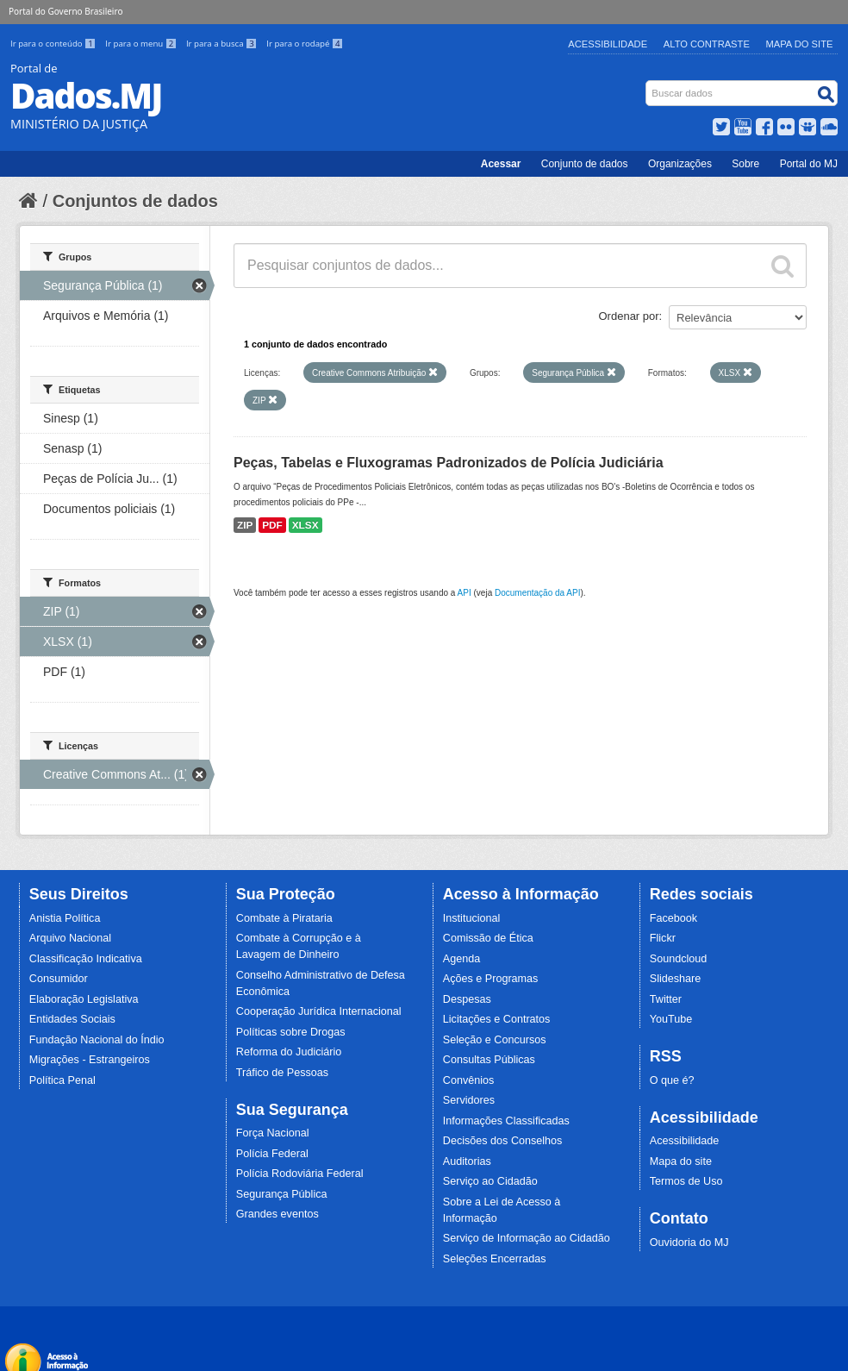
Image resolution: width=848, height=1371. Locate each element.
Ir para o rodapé (304, 43)
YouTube (671, 1019)
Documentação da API (538, 593)
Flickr (663, 938)
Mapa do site (681, 1161)
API (464, 593)
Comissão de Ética (488, 938)
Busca (647, 84)
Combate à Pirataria (284, 918)
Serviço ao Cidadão (490, 1181)
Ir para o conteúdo (54, 43)
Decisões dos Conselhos (503, 1141)
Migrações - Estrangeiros (89, 1060)
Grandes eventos (277, 1214)
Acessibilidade (607, 44)
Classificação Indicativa (85, 959)
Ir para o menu (142, 43)
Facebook (673, 918)
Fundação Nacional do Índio (97, 1040)
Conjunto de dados (584, 164)
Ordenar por (629, 316)
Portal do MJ (809, 164)
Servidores (469, 1100)
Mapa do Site (799, 44)
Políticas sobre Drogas (291, 1032)
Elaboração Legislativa (84, 999)
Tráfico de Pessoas (282, 1073)
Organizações (680, 164)
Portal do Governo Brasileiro (65, 11)
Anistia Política (65, 918)
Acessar (501, 164)
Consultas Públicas (489, 1060)
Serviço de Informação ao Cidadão (526, 1238)
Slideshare (675, 979)
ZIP (245, 525)
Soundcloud (679, 959)
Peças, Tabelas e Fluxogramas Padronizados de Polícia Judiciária (449, 462)
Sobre (745, 164)
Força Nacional (272, 1133)
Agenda (461, 959)
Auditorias (467, 1161)
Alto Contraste (707, 44)
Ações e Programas (491, 979)
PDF (272, 525)
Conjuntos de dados (135, 200)
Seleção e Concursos (494, 1040)
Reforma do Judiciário (289, 1052)
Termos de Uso (686, 1181)
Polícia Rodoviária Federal (300, 1174)
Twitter (666, 999)
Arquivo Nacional (70, 938)
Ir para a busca (222, 43)
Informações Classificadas (506, 1121)
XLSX (305, 525)
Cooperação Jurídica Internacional (319, 1011)
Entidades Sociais (72, 1019)
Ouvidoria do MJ (689, 1242)
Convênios (469, 1080)
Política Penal (62, 1080)
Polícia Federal (272, 1154)
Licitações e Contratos (497, 1019)
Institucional (472, 918)
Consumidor (58, 979)
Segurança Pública (281, 1194)
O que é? (672, 1080)
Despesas (467, 999)
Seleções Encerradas (494, 1259)
